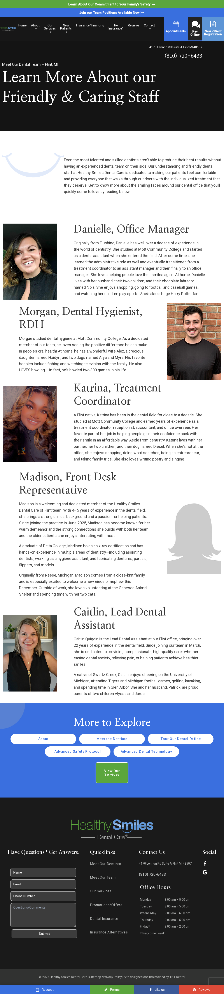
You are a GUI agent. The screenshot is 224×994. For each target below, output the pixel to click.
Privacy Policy (112, 977)
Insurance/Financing (90, 25)
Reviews (134, 25)
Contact (149, 25)
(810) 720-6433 (183, 56)
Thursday (146, 920)
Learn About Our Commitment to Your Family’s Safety (112, 4)
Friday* (145, 926)
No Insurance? (116, 27)
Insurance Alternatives (109, 932)
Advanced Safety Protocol (77, 751)
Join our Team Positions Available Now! (112, 13)
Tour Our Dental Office (181, 739)
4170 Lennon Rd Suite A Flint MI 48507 (175, 47)
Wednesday (148, 913)
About (35, 25)
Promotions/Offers (106, 905)
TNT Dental (177, 977)
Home (22, 25)
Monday (145, 899)
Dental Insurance (104, 919)
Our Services (50, 27)
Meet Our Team (103, 877)
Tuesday (146, 906)
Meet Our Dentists (105, 864)
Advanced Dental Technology (146, 751)
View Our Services (112, 773)
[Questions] (43, 915)
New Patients (66, 27)
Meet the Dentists (112, 739)
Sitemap (95, 977)
